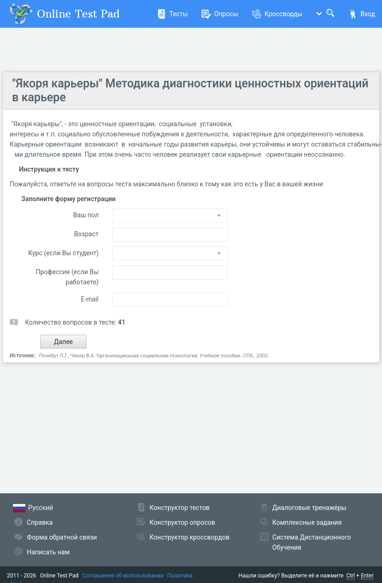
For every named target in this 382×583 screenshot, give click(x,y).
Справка (40, 522)
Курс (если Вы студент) (63, 253)
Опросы (220, 13)
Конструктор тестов (179, 507)
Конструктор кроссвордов (189, 537)
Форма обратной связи (62, 537)
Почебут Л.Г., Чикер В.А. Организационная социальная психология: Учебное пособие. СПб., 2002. (154, 356)
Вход (361, 13)
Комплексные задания (307, 522)
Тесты (172, 13)
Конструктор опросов (182, 522)
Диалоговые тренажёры (309, 507)
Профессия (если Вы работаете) (67, 277)
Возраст (86, 234)
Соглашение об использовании (123, 575)
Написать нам (48, 552)
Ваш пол (86, 215)
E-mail (90, 299)
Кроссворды (277, 13)
